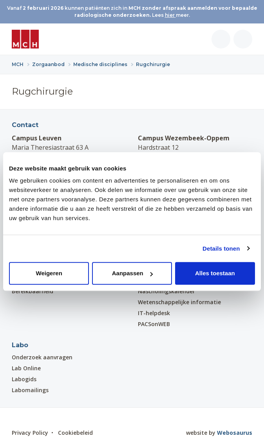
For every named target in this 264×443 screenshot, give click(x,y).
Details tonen (221, 248)
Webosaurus (234, 432)
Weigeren (49, 273)
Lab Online (26, 368)
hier (170, 15)
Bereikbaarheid (32, 291)
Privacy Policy (30, 432)
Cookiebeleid (75, 432)
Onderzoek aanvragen (42, 357)
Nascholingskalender (166, 291)
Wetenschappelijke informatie (179, 302)
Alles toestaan (215, 273)
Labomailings (30, 390)
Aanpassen (132, 273)
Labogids (24, 379)
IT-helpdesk (154, 313)
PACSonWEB (154, 324)
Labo (20, 345)
